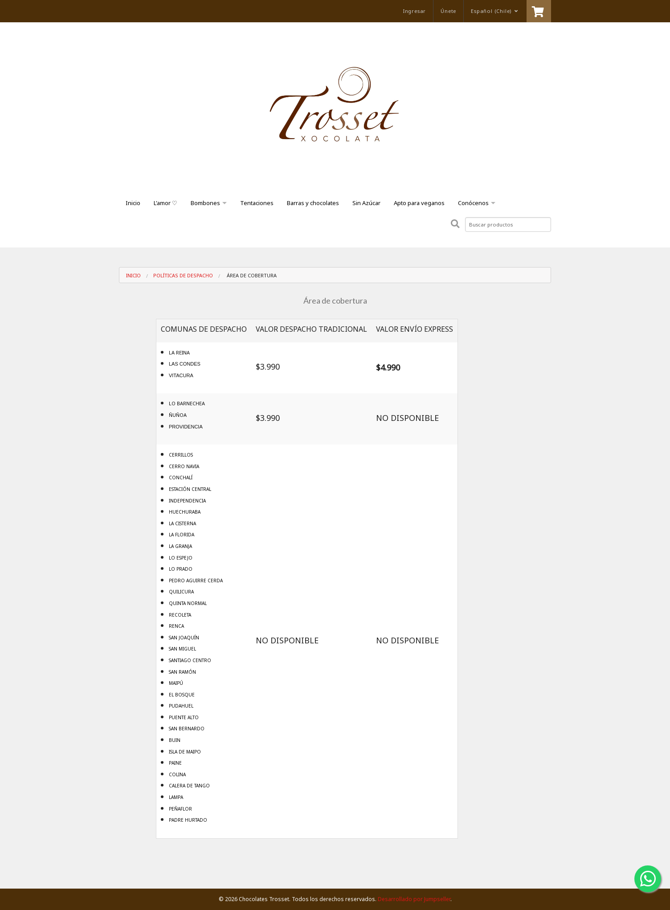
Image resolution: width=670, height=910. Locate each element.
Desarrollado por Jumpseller (414, 899)
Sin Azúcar (366, 203)
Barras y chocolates (313, 203)
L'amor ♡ (165, 203)
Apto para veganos (419, 203)
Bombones (205, 203)
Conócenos (473, 203)
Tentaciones (257, 203)
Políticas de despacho (183, 275)
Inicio (133, 203)
